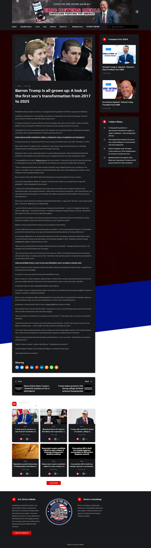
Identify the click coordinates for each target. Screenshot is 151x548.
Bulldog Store (77, 27)
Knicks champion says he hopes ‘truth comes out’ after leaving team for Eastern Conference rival (121, 151)
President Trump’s (21, 112)
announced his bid (40, 286)
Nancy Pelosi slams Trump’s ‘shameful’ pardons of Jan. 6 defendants (36, 388)
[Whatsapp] (51, 367)
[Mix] (46, 367)
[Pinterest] (37, 367)
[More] (56, 367)
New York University (41, 297)
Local (37, 27)
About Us (63, 27)
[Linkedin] (32, 367)
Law (44, 27)
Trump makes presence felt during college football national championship (70, 388)
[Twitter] (22, 367)
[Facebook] (17, 367)
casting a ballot (50, 304)
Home (14, 27)
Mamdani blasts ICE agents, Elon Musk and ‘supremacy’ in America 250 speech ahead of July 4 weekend (122, 160)
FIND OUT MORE (22, 533)
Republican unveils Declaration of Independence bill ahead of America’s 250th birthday (25, 466)
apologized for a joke (22, 242)
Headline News (26, 27)
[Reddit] (27, 367)
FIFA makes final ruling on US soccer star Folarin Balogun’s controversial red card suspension (121, 142)
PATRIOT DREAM (93, 27)
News (19, 86)
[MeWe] (42, 367)
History (53, 27)
